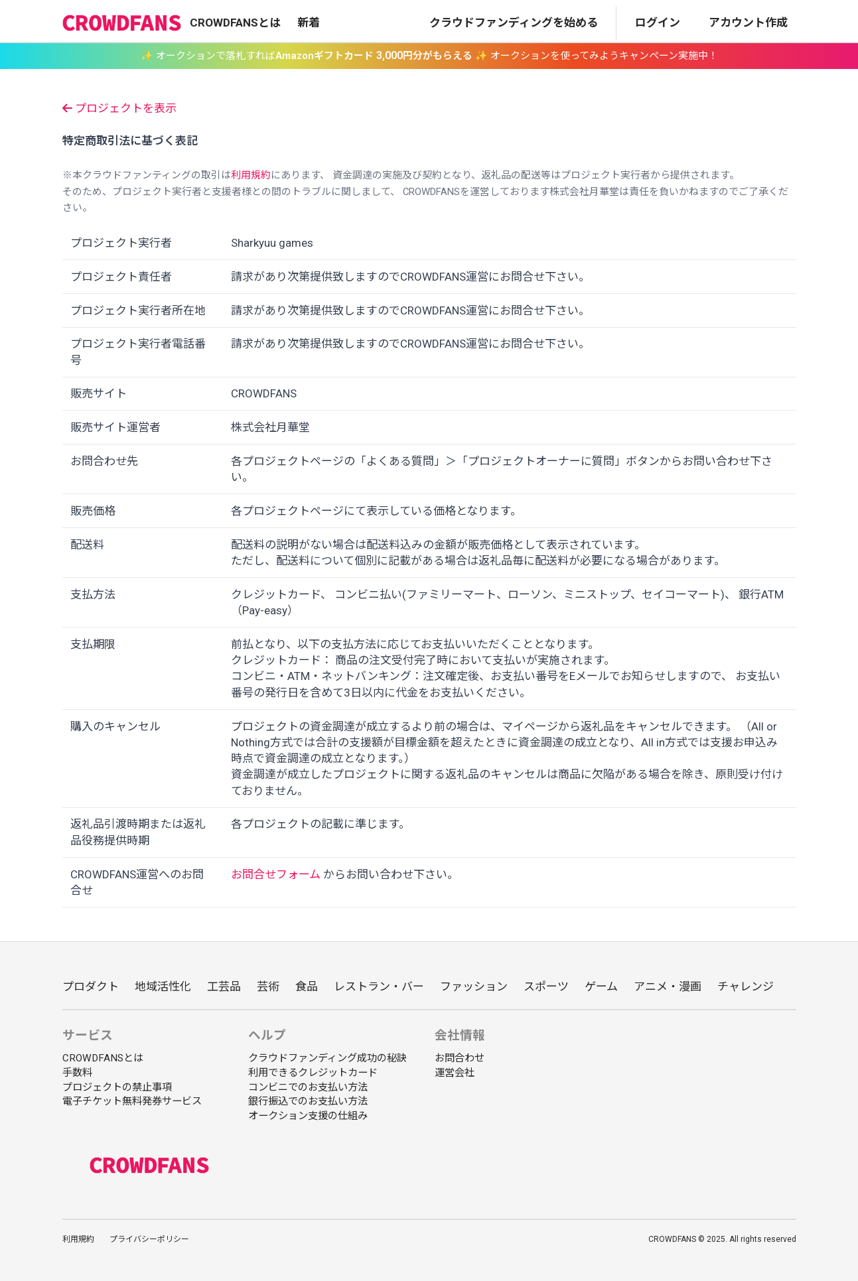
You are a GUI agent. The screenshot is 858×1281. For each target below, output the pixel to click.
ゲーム (601, 986)
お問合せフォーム (276, 874)
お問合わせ (459, 1058)
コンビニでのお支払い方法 (308, 1087)
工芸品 (224, 986)
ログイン (657, 22)
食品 (306, 986)
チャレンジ (745, 986)
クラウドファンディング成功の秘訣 (327, 1058)
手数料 (77, 1073)
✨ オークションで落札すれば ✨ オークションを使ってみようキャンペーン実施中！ (429, 55)
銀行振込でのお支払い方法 (308, 1101)
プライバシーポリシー (149, 1239)
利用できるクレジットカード (313, 1073)
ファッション (474, 986)
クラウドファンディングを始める (513, 22)
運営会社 (454, 1073)
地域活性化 (163, 986)
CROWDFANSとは (235, 22)
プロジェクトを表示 (119, 108)
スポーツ (546, 986)
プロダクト (90, 986)
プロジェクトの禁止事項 (117, 1087)
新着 (308, 22)
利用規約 (251, 175)
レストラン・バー (379, 986)
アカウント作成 (748, 22)
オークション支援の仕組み (308, 1116)
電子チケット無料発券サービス (132, 1101)
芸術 (268, 986)
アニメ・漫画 (667, 986)
